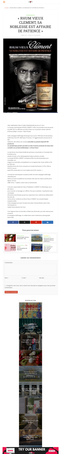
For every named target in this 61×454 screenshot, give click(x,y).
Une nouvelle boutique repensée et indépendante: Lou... (30, 341)
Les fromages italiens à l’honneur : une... (23, 237)
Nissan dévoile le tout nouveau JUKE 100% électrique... (30, 437)
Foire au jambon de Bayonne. (22, 249)
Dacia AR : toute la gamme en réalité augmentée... (30, 389)
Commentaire (8, 262)
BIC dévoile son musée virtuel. (30, 421)
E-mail (24, 277)
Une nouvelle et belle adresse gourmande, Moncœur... (48, 249)
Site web (41, 277)
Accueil (6, 7)
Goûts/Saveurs (30, 15)
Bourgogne (46, 235)
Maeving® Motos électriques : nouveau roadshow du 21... (30, 325)
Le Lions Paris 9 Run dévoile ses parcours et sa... (30, 309)
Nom (6, 277)
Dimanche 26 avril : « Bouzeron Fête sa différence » (49, 240)
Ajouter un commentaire (34, 35)
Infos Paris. (30, 405)
